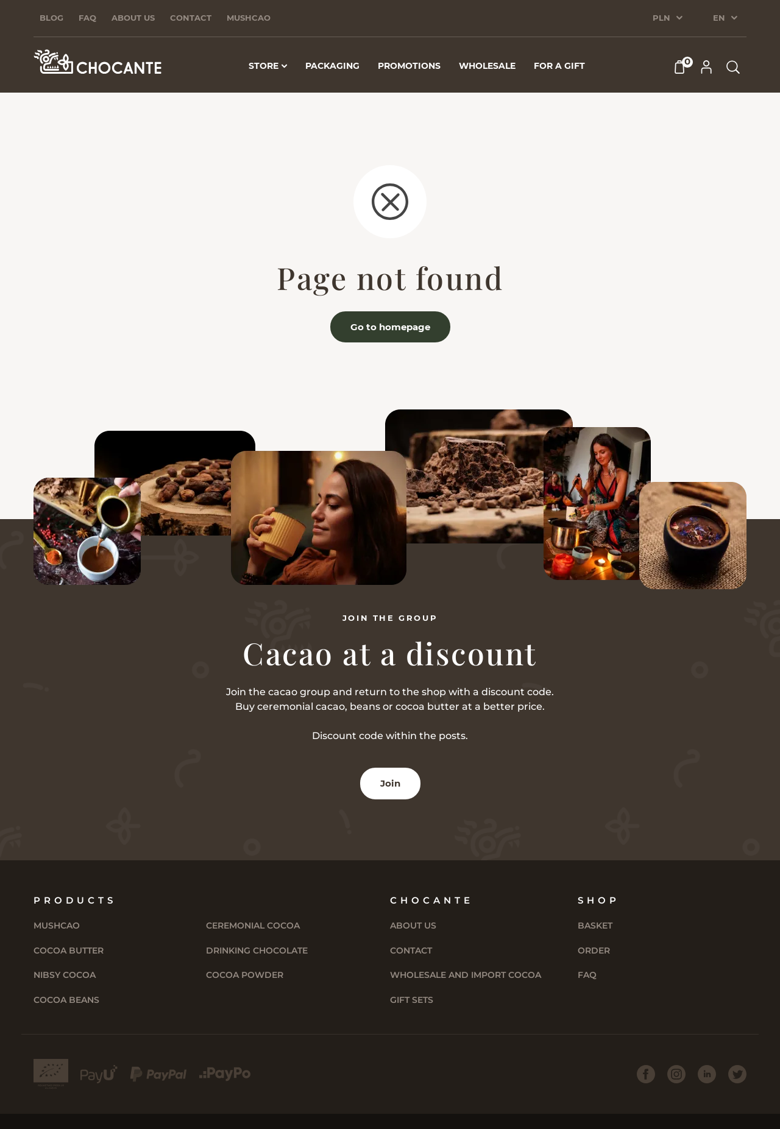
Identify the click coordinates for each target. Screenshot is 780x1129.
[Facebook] (646, 1074)
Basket (595, 925)
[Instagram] (676, 1074)
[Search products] (733, 67)
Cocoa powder (244, 974)
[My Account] (706, 67)
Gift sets (411, 999)
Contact (190, 18)
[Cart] (679, 67)
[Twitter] (737, 1074)
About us (133, 18)
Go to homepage (390, 327)
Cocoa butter (69, 950)
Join (390, 783)
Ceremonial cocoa (253, 925)
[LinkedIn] (707, 1074)
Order (594, 950)
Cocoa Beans (66, 999)
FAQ (87, 18)
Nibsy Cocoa (65, 974)
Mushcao (249, 18)
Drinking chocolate (257, 950)
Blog (51, 18)
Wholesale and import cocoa (465, 974)
